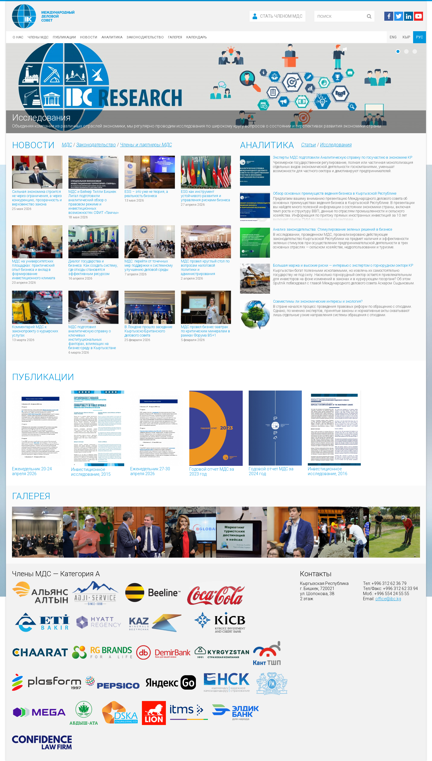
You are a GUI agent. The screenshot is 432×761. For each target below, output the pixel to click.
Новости (88, 37)
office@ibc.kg (388, 598)
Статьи (308, 145)
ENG (393, 37)
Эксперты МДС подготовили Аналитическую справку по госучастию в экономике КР (342, 157)
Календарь (196, 37)
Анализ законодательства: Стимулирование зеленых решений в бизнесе (332, 229)
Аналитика (111, 37)
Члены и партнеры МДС (146, 145)
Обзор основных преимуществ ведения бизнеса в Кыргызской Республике (334, 193)
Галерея (175, 37)
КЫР (406, 37)
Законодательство (145, 37)
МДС (67, 145)
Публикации (64, 37)
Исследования (336, 145)
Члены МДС (38, 37)
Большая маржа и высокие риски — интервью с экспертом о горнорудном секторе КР (343, 265)
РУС (419, 37)
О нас (18, 37)
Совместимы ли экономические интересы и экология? (317, 301)
